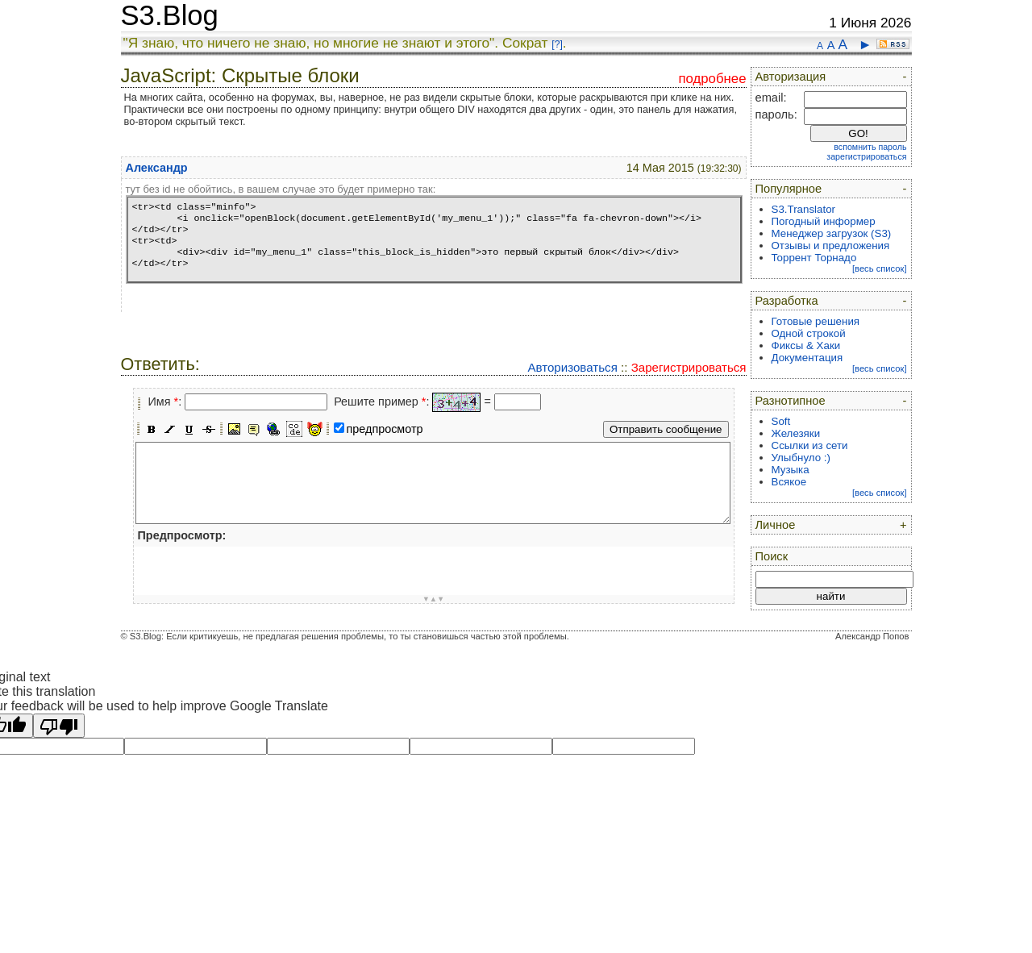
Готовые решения (816, 321)
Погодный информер (824, 221)
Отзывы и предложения (831, 245)
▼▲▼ (433, 599)
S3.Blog (169, 15)
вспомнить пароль (870, 147)
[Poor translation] (59, 726)
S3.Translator (804, 209)
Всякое (789, 482)
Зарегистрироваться (689, 367)
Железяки (796, 433)
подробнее (712, 78)
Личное (775, 524)
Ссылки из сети (810, 445)
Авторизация (790, 76)
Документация (807, 358)
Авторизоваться (572, 367)
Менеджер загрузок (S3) (832, 233)
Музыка (790, 470)
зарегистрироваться (866, 156)
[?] (556, 44)
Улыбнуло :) (801, 458)
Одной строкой (809, 333)
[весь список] (879, 268)
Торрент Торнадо (814, 258)
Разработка (786, 300)
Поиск (772, 556)
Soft (781, 421)
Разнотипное (790, 400)
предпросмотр (385, 428)
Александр (157, 167)
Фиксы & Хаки (806, 345)
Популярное (788, 188)
